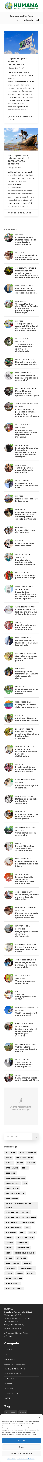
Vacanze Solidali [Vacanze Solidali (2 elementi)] (14, 1278)
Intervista (19, 235)
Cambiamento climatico (21, 213)
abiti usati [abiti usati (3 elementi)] (10, 1153)
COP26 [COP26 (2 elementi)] (20, 1163)
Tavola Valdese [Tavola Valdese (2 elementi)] (27, 1268)
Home (18, 20)
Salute (18, 622)
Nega (21, 1447)
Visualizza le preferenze (21, 1453)
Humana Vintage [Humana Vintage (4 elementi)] (13, 1227)
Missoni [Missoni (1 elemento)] (9, 1243)
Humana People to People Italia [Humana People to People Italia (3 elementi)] (21, 1217)
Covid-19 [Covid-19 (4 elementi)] (31, 1163)
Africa (18, 843)
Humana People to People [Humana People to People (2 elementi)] (18, 1212)
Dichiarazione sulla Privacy (26, 1459)
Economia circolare (24, 286)
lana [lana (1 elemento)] (22, 1233)
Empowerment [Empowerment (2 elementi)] (12, 1183)
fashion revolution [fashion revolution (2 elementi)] (15, 1193)
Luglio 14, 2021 (15, 168)
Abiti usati (19, 359)
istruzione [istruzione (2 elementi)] (11, 1233)
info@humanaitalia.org (14, 1324)
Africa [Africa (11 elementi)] (23, 1412)
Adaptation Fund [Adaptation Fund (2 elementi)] (28, 1153)
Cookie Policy (11, 1459)
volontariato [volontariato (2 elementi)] (12, 1283)
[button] (39, 1417)
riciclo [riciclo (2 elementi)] (9, 1258)
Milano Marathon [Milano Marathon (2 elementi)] (25, 1238)
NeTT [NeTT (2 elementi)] (8, 1253)
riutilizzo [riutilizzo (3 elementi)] (21, 1258)
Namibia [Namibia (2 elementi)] (9, 1248)
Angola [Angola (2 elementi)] (9, 1163)
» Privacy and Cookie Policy (16, 1333)
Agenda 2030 (16, 116)
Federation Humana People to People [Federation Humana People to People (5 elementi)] (20, 1205)
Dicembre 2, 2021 (16, 68)
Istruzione (19, 321)
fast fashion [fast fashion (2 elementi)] (12, 1198)
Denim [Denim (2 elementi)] (24, 1168)
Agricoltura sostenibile (25, 268)
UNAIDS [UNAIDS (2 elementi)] (20, 1273)
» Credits (8, 1336)
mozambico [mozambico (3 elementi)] (22, 1243)
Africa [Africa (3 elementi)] (9, 1158)
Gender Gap (20, 669)
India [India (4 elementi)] (27, 1227)
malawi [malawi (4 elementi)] (9, 1238)
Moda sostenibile (23, 373)
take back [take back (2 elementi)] (10, 1268)
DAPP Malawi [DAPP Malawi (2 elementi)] (12, 1168)
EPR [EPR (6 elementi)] (25, 1183)
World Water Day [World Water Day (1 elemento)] (14, 1288)
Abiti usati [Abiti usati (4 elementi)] (10, 1412)
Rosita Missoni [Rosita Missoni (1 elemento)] (12, 1263)
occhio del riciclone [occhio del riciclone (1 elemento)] (24, 1253)
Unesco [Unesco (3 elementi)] (30, 1273)
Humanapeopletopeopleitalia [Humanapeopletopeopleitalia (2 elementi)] (20, 1222)
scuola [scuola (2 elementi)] (27, 1263)
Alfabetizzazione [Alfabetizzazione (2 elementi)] (24, 1158)
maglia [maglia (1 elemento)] (32, 1233)
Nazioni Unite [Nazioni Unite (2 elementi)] (23, 1248)
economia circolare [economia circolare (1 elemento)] (15, 1178)
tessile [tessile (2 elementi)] (9, 1273)
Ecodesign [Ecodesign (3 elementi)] (10, 1173)
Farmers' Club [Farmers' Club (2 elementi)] (12, 1188)
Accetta (21, 1441)
